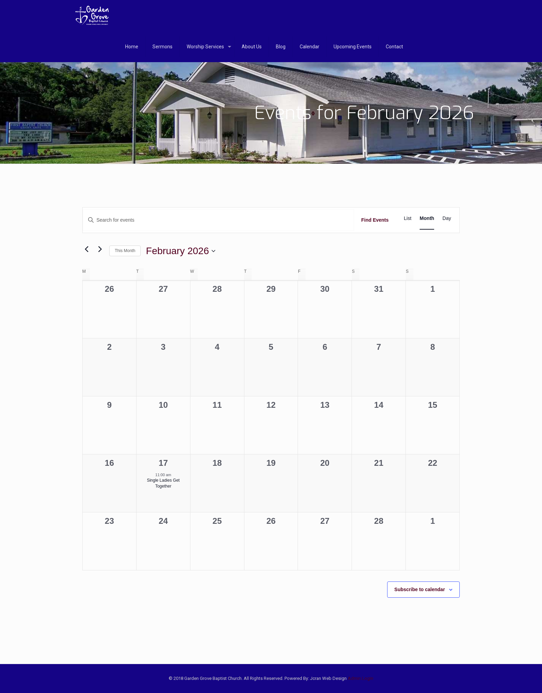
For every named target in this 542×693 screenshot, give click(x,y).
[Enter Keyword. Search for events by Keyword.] (218, 220)
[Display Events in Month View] (427, 218)
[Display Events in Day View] (446, 218)
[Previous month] (86, 249)
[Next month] (100, 249)
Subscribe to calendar (419, 589)
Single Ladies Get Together (163, 483)
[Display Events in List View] (407, 218)
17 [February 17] (163, 463)
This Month (125, 250)
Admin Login (360, 678)
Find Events (375, 220)
